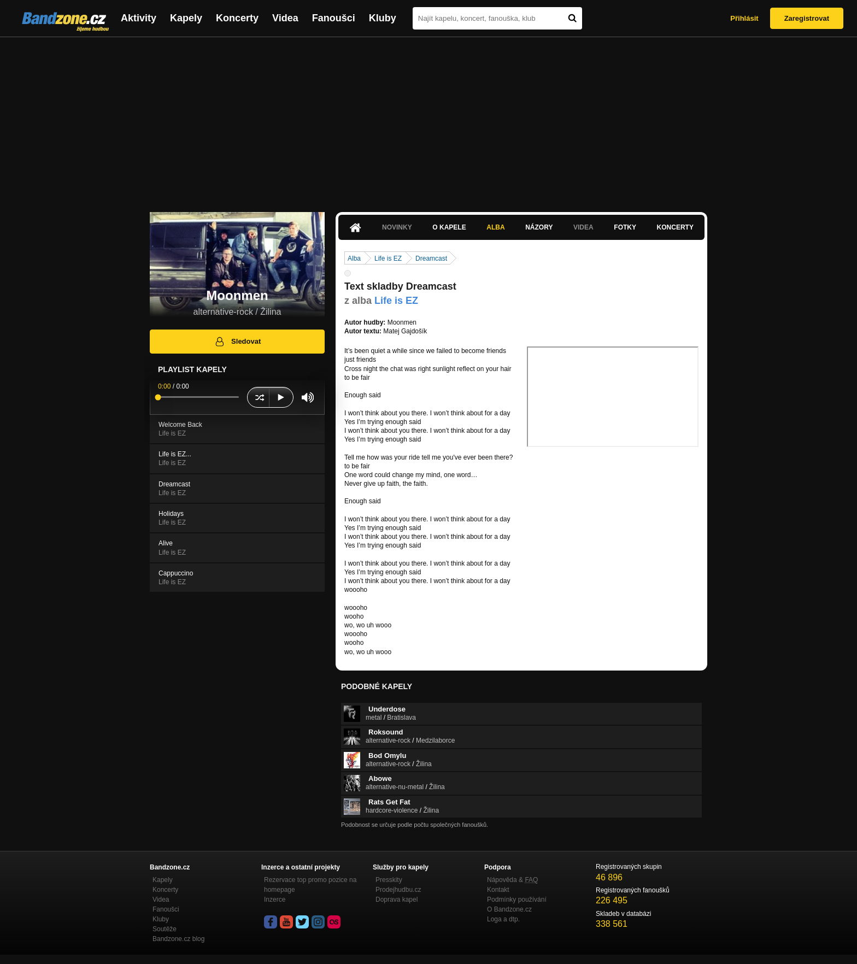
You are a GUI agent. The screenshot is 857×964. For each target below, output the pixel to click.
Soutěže (164, 929)
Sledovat (237, 342)
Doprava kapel (396, 899)
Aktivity (138, 18)
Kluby (382, 18)
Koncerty (237, 18)
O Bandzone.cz (509, 909)
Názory (539, 227)
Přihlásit (744, 18)
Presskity (388, 880)
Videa (285, 18)
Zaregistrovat (806, 18)
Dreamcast (431, 258)
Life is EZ (388, 258)
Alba (495, 227)
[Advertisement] (428, 119)
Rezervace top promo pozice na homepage (310, 885)
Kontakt (498, 890)
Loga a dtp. (503, 919)
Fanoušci (333, 18)
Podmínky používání (517, 899)
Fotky (625, 227)
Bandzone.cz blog (178, 939)
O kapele (449, 227)
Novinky (397, 227)
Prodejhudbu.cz (398, 890)
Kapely (186, 18)
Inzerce (274, 899)
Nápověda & (512, 880)
